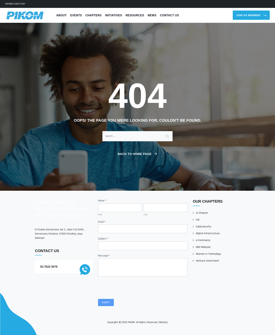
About (61, 15)
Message (104, 255)
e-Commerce (203, 240)
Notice (163, 322)
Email (101, 222)
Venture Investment (207, 261)
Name (102, 200)
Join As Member (248, 15)
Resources (135, 15)
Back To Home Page (135, 154)
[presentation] (124, 287)
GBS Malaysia (203, 247)
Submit (106, 302)
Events (76, 15)
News (152, 15)
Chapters (93, 15)
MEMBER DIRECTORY (15, 3)
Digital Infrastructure (208, 233)
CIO (197, 220)
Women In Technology (208, 254)
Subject (103, 238)
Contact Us (169, 15)
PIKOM (131, 322)
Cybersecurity (203, 226)
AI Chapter (202, 213)
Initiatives (113, 15)
